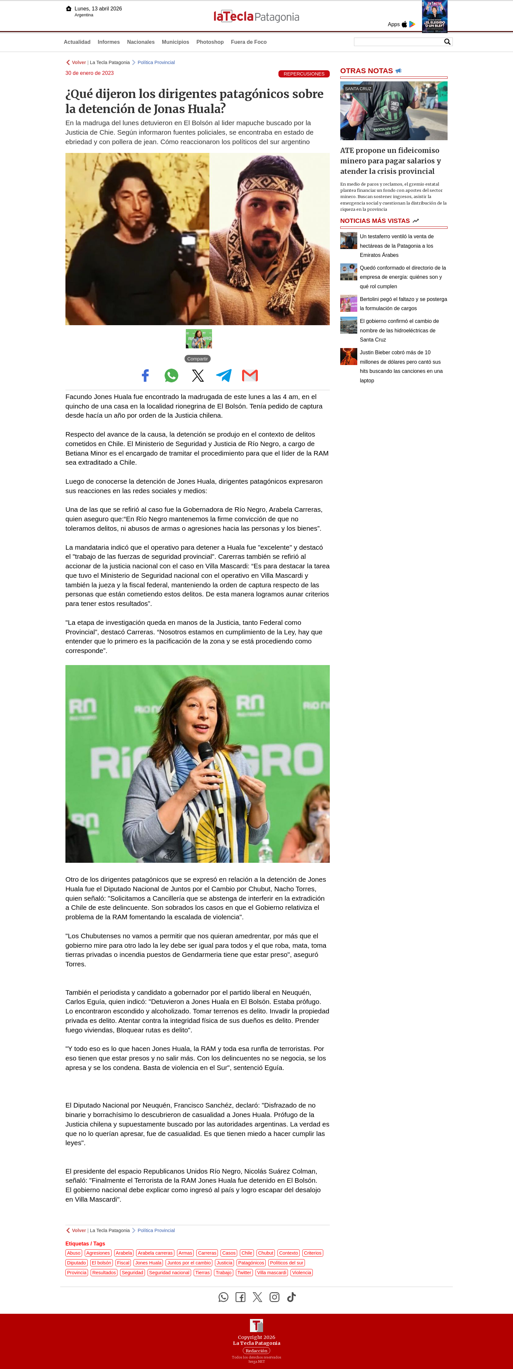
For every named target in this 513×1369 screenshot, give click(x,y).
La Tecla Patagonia (110, 62)
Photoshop (210, 42)
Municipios (175, 42)
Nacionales (140, 42)
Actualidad (77, 42)
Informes (109, 42)
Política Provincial (156, 62)
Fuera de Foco (249, 42)
